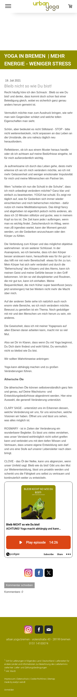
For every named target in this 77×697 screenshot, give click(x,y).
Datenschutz (23, 679)
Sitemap (51, 679)
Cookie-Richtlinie (38, 679)
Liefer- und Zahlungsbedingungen (30, 667)
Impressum (9, 679)
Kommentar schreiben (19, 585)
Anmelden (9, 689)
